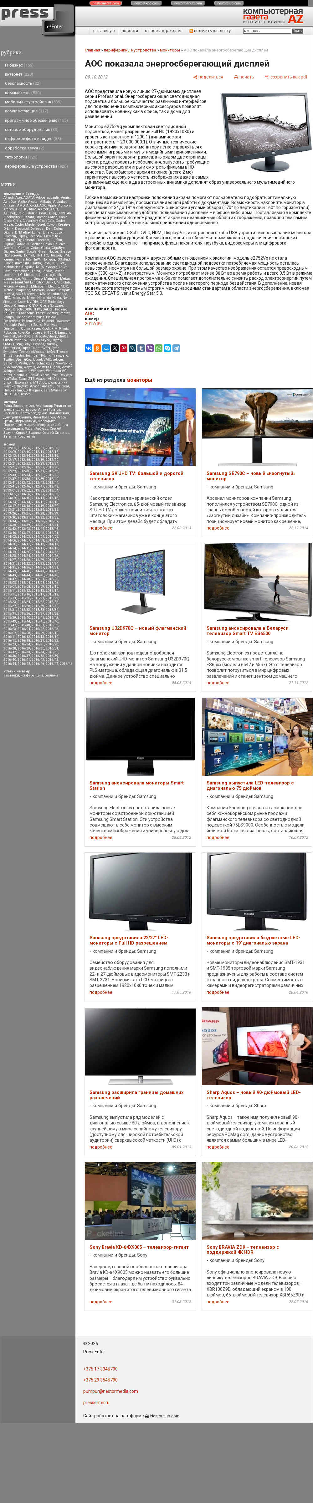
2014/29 (38, 560)
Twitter (8, 360)
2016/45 (24, 664)
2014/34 (52, 564)
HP (37, 255)
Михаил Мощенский (40, 425)
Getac (35, 248)
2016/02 (52, 625)
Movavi (8, 294)
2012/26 (24, 467)
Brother (41, 217)
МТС (37, 382)
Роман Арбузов (36, 429)
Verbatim (10, 363)
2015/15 (9, 594)
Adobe (40, 198)
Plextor (51, 317)
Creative (64, 225)
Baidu (22, 213)
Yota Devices (62, 375)
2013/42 (9, 529)
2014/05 (52, 537)
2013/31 (24, 517)
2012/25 (9, 467)
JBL (54, 263)
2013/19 (38, 506)
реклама (51, 675)
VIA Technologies (41, 363)
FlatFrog (9, 240)
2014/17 (38, 548)
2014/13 (52, 544)
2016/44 (9, 664)
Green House (48, 252)
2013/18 (24, 506)
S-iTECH (50, 333)
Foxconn (29, 240)
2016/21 (38, 640)
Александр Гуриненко (53, 406)
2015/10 (52, 586)
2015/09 (38, 586)
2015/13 (38, 591)
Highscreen (12, 255)
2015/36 (24, 613)
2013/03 (38, 490)
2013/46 (9, 533)
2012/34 (24, 475)
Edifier (36, 232)
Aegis (65, 198)
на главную (104, 30)
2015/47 (9, 625)
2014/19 (9, 552)
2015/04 (24, 583)
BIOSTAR (64, 213)
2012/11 (38, 452)
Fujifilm (56, 240)
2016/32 (9, 652)
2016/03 (9, 629)
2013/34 (9, 521)
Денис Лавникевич (53, 413)
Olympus (21, 306)
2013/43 (24, 529)
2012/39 (38, 479)
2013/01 (9, 490)
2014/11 (24, 544)
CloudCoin (46, 221)
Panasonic (26, 313)
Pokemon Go (31, 321)
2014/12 (38, 544)
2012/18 (24, 460)
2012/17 (9, 460)
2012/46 (24, 486)
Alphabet (60, 202)
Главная (92, 50)
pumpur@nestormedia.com (110, 1391)
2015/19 (9, 598)
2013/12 (52, 498)
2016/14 (52, 637)
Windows (37, 371)
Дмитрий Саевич (17, 417)
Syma (55, 348)
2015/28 (24, 606)
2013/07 (38, 494)
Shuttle (64, 336)
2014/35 (9, 567)
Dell (49, 229)
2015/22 (52, 598)
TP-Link (44, 355)
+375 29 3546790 (100, 1379)
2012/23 (38, 463)
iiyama (19, 259)
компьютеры (23, 92)
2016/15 (9, 640)
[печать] (244, 76)
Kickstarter (11, 267)
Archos (8, 209)
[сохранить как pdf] (286, 76)
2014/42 (52, 571)
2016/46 (38, 664)
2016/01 (38, 625)
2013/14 (24, 502)
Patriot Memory (47, 313)
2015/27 (9, 606)
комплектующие (26, 111)
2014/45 (38, 575)
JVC (62, 263)
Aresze (47, 386)
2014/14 (9, 548)
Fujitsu (8, 244)
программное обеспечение (36, 120)
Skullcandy (32, 340)
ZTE (31, 379)
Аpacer (41, 379)
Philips (8, 317)
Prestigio (10, 325)
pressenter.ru (96, 1402)
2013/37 (52, 521)
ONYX (33, 306)
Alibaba (46, 202)
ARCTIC (21, 209)
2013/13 (9, 502)
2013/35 (24, 521)
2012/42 (24, 483)
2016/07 (9, 633)
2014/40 (24, 571)
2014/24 (24, 556)
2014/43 (9, 575)
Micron (8, 286)
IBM (66, 255)
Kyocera (51, 267)
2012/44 (52, 483)
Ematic (48, 232)
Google (31, 252)
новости (130, 30)
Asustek (9, 213)
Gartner (36, 244)
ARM (32, 209)
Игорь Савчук (25, 421)
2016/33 (24, 652)
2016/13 (38, 637)
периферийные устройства (36, 166)
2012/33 (9, 475)
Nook (21, 302)
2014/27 (9, 560)
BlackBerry (11, 217)
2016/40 (9, 660)
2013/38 (9, 525)
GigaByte (58, 248)
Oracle (18, 309)
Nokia (56, 298)
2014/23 (9, 556)
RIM (54, 328)
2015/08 (24, 586)
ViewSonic (63, 363)
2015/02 (52, 579)
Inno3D (22, 390)
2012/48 (52, 486)
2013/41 (52, 525)
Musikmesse (57, 294)
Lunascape (11, 279)
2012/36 (52, 475)
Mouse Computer (59, 290)
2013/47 (24, 533)
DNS (18, 232)
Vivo (6, 367)
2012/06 (24, 448)
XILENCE (32, 375)
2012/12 (52, 452)
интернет (19, 74)
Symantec (10, 352)
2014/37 (38, 567)
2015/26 (52, 602)
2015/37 (38, 613)
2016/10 (52, 633)
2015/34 (52, 610)
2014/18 (52, 548)
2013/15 (38, 502)
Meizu (65, 279)
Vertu (23, 363)
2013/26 (9, 513)
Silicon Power (13, 340)
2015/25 (38, 602)
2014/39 (9, 571)
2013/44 (38, 529)
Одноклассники (55, 382)
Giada (45, 248)
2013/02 (24, 490)
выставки (11, 675)
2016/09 (38, 633)
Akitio (22, 202)
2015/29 (38, 606)
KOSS (40, 267)
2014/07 (24, 540)
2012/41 (9, 483)
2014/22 (52, 552)
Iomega (49, 259)
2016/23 (9, 644)
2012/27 (38, 467)
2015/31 (9, 610)
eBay (26, 232)
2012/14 (24, 456)
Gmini (20, 252)
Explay (22, 236)
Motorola (38, 290)
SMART (8, 344)
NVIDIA (32, 302)
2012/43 (38, 483)
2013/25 (52, 510)
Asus (54, 209)
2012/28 (52, 467)
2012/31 (38, 471)
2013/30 (9, 517)
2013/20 (52, 506)
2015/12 (24, 591)
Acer (18, 198)
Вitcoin (8, 382)
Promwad (51, 325)
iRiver (19, 263)
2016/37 (24, 656)
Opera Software (51, 306)
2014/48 (24, 579)
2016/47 (52, 664)
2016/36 (9, 656)
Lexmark (10, 275)
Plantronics (36, 317)
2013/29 (52, 513)
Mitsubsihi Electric (45, 286)
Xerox (7, 375)
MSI (43, 294)
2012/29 (9, 471)
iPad (66, 259)
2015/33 (38, 610)
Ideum (8, 259)
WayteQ (29, 367)
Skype (45, 340)
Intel (29, 259)
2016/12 (24, 637)
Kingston (27, 267)
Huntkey (9, 390)
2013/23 (24, 510)
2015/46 (52, 621)
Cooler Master (25, 225)
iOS (59, 259)
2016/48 (66, 664)
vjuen (30, 406)
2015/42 (52, 618)
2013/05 (9, 494)
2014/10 (9, 544)
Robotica (9, 333)
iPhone (8, 263)
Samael (18, 406)
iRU (28, 263)
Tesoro (25, 394)
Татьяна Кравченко (19, 436)
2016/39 (52, 656)
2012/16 (52, 456)
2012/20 (52, 460)
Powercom (62, 321)
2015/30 (52, 606)
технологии (21, 157)
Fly (19, 240)
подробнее (101, 528)
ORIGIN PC (32, 309)
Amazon (9, 205)
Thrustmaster (13, 355)
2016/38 (38, 656)
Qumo (25, 328)
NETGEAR (11, 394)
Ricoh (46, 328)
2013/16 (52, 502)
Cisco (7, 221)
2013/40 (38, 525)
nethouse (18, 298)
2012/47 (38, 486)
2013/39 (24, 525)
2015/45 (38, 621)
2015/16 (24, 594)
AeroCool (10, 202)
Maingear (51, 279)
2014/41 (38, 571)
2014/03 (24, 537)
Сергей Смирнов (55, 433)
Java (46, 263)
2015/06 (52, 583)
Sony (19, 344)
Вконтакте (23, 382)
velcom (58, 360)
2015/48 (24, 625)
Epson (59, 232)
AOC (42, 205)
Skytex (56, 340)
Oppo (7, 309)
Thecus (62, 352)
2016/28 (9, 648)
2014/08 (38, 540)
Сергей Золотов (28, 433)
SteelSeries (11, 348)
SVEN (46, 348)
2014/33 (38, 564)
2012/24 (52, 463)
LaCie (63, 267)
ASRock (43, 209)
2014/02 (9, 537)
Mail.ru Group (32, 279)
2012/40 (52, 479)
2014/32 (24, 564)
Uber (19, 360)
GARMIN (22, 244)
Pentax (65, 313)
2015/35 (9, 613)
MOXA (21, 294)
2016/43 (52, 660)
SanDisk (9, 336)
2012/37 (9, 479)
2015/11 (9, 591)
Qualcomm (11, 328)
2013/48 (38, 533)
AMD (21, 205)
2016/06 (52, 629)
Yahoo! (45, 375)
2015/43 (9, 621)
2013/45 (52, 529)
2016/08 (24, 633)
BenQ (43, 213)
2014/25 (38, 556)
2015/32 (24, 610)
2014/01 (52, 533)
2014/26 (52, 556)
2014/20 (24, 552)
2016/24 (24, 644)
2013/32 (38, 517)
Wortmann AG (56, 371)
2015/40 (24, 618)
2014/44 (24, 575)
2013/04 (52, 490)
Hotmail (28, 255)
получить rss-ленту (210, 30)
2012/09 (9, 452)
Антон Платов (49, 409)
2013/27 (24, 513)
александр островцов (20, 409)
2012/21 (9, 463)
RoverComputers (30, 333)
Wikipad (9, 371)
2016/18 (24, 640)
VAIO (47, 360)
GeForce (59, 244)
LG (20, 275)
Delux (58, 229)
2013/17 (9, 506)
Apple (52, 205)
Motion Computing (16, 290)
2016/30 (38, 648)
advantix (53, 198)
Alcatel (33, 202)
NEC (6, 298)
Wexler (67, 367)
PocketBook (11, 321)
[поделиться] (208, 76)
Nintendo (44, 298)
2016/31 (52, 648)
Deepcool (22, 229)
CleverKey (30, 221)
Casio (63, 217)
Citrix (17, 221)
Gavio (47, 244)
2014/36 (24, 567)
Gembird (10, 248)
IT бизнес (19, 65)
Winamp (23, 371)
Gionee (8, 252)
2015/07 (9, 586)
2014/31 (9, 564)
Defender (37, 229)
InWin (38, 259)
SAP (20, 336)
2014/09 (52, 540)
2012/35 (38, 475)
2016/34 (38, 652)
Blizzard (27, 217)
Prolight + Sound (30, 325)
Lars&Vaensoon (56, 390)
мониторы (170, 50)
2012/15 (38, 456)
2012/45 (9, 486)
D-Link (8, 229)
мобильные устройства (33, 102)
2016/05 (38, 629)
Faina (7, 406)
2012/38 (24, 479)
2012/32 (52, 471)
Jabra (36, 263)
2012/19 (38, 460)
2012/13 (9, 456)
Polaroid (48, 321)
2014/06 (9, 540)
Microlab (63, 282)
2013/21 (9, 510)
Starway (51, 344)
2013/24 (38, 510)
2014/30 (52, 560)
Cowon (51, 225)
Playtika (9, 386)
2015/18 (52, 594)
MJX (64, 286)
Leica (36, 271)
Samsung (64, 333)
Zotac (22, 379)
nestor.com (106, 3)
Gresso (65, 252)
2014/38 (52, 567)
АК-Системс (57, 379)
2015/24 (24, 602)
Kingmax (35, 390)
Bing (52, 213)
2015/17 (38, 594)
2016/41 (24, 660)
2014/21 (38, 552)
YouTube (10, 379)
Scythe (28, 336)
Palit (14, 313)
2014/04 (38, 537)
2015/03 (9, 583)
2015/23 (9, 602)
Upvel (37, 360)
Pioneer (20, 317)
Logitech (55, 275)
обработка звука (24, 148)
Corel (41, 225)
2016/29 (24, 648)
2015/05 (38, 583)
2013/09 (9, 498)
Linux (43, 275)
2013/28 (38, 513)
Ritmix (64, 328)
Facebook (35, 236)
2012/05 (9, 448)
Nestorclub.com (164, 1416)
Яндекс (22, 386)
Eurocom (9, 236)
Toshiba (31, 355)
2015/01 (38, 579)
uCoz (28, 360)
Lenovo (47, 271)
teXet (51, 352)
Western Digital (48, 367)
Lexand (59, 271)
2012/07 (38, 448)
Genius (23, 248)
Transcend (60, 355)
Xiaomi (18, 375)
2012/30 (24, 471)
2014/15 (24, 548)
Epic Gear (61, 386)
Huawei (55, 255)
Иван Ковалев (44, 417)
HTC (44, 255)
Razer (35, 328)
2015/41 (38, 618)
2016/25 (38, 644)
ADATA (28, 198)
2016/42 (38, 660)
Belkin (33, 213)
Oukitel (48, 309)
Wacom (16, 367)
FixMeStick (52, 236)
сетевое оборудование (32, 129)
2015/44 (24, 621)
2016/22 (52, 640)
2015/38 (52, 613)
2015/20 (24, 598)
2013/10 (24, 498)
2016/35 (52, 652)
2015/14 (52, 591)
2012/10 (24, 452)
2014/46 (52, 575)
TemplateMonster (32, 352)
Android (32, 205)
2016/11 (9, 637)
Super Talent (31, 348)
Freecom (42, 240)
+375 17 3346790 (100, 1368)
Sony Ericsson (34, 344)
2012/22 (24, 463)
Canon (52, 217)
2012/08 (52, 448)
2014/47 (9, 579)
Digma (8, 232)
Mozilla (32, 294)
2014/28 (24, 560)
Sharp (53, 336)
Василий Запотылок (19, 413)
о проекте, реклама (163, 30)
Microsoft (22, 286)
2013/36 (38, 521)
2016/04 (24, 629)
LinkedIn (30, 275)
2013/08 (52, 494)
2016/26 (52, 644)
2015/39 (9, 618)
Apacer (35, 386)
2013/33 (52, 517)
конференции (32, 675)
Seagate (41, 336)
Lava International (16, 271)
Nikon (31, 298)
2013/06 (24, 494)
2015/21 (38, 598)
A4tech (8, 198)
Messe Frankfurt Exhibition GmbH (29, 282)
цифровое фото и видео (33, 138)
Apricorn (64, 205)
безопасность (23, 83)
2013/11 (38, 498)
